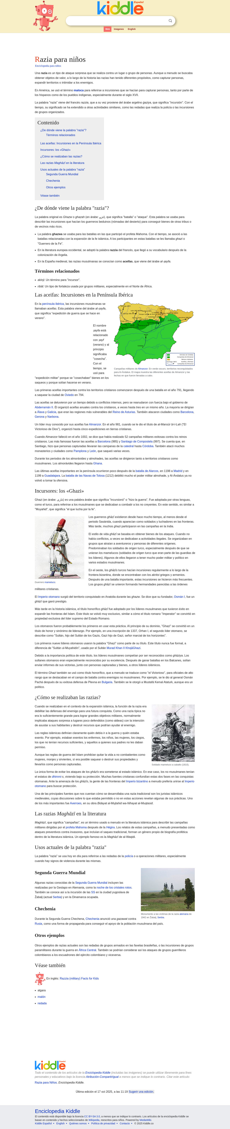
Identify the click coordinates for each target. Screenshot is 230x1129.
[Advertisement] (115, 43)
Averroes (75, 803)
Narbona (52, 416)
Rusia (38, 923)
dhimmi (56, 776)
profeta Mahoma (76, 827)
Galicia (51, 412)
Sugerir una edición (141, 1091)
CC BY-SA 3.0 (92, 1116)
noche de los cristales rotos (114, 887)
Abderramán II (44, 407)
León (93, 451)
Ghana (97, 463)
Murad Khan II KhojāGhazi (124, 648)
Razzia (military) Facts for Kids (79, 978)
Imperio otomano (49, 596)
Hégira (110, 827)
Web (107, 29)
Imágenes (119, 29)
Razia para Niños (46, 1082)
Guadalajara (52, 475)
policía (129, 856)
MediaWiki (145, 1120)
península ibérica (53, 303)
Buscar (170, 21)
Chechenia (92, 918)
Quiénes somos (78, 1123)
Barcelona (186, 412)
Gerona (39, 416)
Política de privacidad (103, 1123)
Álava (40, 412)
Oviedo (69, 394)
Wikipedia (94, 1120)
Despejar (163, 21)
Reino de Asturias (124, 412)
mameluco (50, 582)
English (132, 29)
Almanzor (143, 368)
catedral (128, 446)
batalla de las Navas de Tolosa (85, 475)
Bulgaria (107, 682)
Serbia (160, 917)
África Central (87, 950)
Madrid (178, 470)
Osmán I (179, 596)
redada (42, 1003)
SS (93, 892)
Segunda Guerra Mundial (91, 882)
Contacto (125, 1123)
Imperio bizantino (137, 781)
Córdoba (147, 446)
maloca (79, 90)
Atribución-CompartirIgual (102, 1076)
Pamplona (80, 451)
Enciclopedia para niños (48, 65)
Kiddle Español (43, 1123)
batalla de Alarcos (147, 470)
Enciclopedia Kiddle (98, 1072)
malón (42, 996)
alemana (184, 914)
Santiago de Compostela (137, 441)
